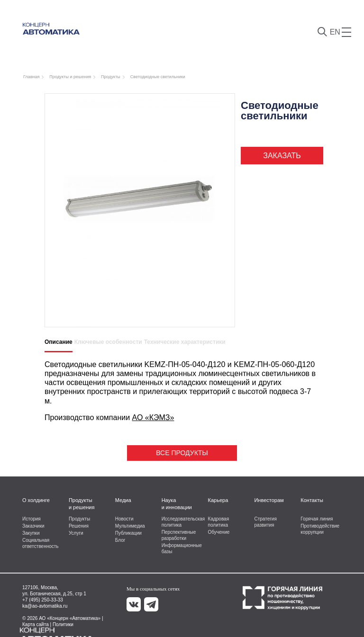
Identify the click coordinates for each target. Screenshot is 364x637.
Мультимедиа (130, 526)
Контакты (311, 500)
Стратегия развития (265, 522)
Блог (120, 540)
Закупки (30, 533)
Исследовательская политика (181, 522)
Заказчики (33, 526)
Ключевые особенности (108, 342)
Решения (79, 526)
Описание (59, 342)
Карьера (218, 500)
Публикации (128, 533)
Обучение (219, 532)
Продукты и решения (82, 503)
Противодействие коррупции (319, 529)
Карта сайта (35, 624)
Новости (124, 518)
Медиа (123, 500)
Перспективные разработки (179, 535)
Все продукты (182, 453)
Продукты (79, 518)
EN (335, 32)
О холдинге (36, 500)
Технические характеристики (185, 342)
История (31, 518)
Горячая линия (316, 518)
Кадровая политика (218, 522)
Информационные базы (181, 548)
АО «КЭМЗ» (153, 417)
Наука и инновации (177, 503)
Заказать (282, 156)
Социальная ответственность (40, 543)
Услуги (76, 533)
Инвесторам (268, 500)
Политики (63, 624)
